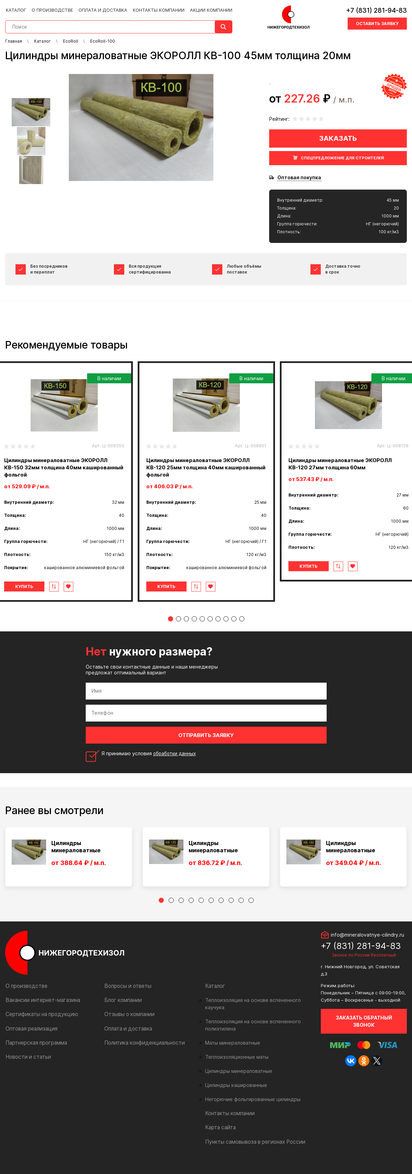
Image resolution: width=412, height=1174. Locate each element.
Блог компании (121, 1007)
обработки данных (176, 760)
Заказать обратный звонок (364, 1028)
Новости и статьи (27, 1064)
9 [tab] (233, 626)
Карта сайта (219, 1127)
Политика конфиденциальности (141, 1050)
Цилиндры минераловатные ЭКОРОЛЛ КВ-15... (351, 854)
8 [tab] (226, 626)
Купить (34, 593)
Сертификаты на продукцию (39, 1021)
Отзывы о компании (127, 1021)
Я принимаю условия (150, 761)
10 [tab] (241, 626)
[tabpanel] (206, 485)
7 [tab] (218, 626)
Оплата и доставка (100, 7)
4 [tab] (194, 626)
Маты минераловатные (231, 1043)
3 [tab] (186, 626)
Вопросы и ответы (126, 993)
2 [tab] (178, 626)
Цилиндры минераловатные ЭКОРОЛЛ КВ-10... (76, 854)
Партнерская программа (35, 1050)
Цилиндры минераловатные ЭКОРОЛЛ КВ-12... (214, 854)
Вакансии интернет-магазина (40, 1007)
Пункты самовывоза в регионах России (252, 1141)
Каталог (18, 7)
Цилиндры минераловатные (236, 1071)
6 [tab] (210, 626)
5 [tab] (202, 626)
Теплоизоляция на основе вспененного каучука (258, 1007)
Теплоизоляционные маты (234, 1057)
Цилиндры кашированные (234, 1085)
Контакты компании (152, 7)
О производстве (52, 7)
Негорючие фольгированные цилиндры (249, 1099)
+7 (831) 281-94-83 (376, 8)
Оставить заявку (377, 21)
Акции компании (202, 7)
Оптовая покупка (299, 177)
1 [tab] (170, 626)
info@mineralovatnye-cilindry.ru (367, 942)
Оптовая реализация (30, 1035)
